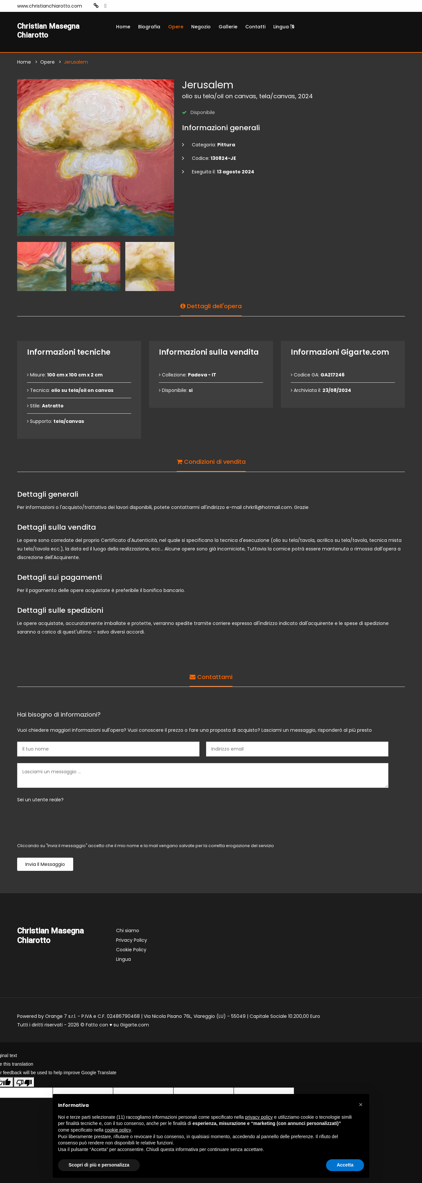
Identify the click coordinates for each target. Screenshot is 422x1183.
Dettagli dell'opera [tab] (211, 306)
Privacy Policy (131, 941)
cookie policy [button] (118, 1130)
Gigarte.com (134, 1026)
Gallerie (228, 26)
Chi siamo (127, 932)
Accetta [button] (345, 1165)
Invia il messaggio (45, 866)
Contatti (255, 26)
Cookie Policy (131, 951)
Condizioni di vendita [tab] (211, 462)
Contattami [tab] (211, 677)
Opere (175, 26)
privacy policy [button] (259, 1117)
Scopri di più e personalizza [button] (99, 1165)
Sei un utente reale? (40, 801)
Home (123, 26)
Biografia (149, 26)
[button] (360, 1104)
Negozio (201, 26)
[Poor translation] (24, 1083)
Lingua (283, 26)
